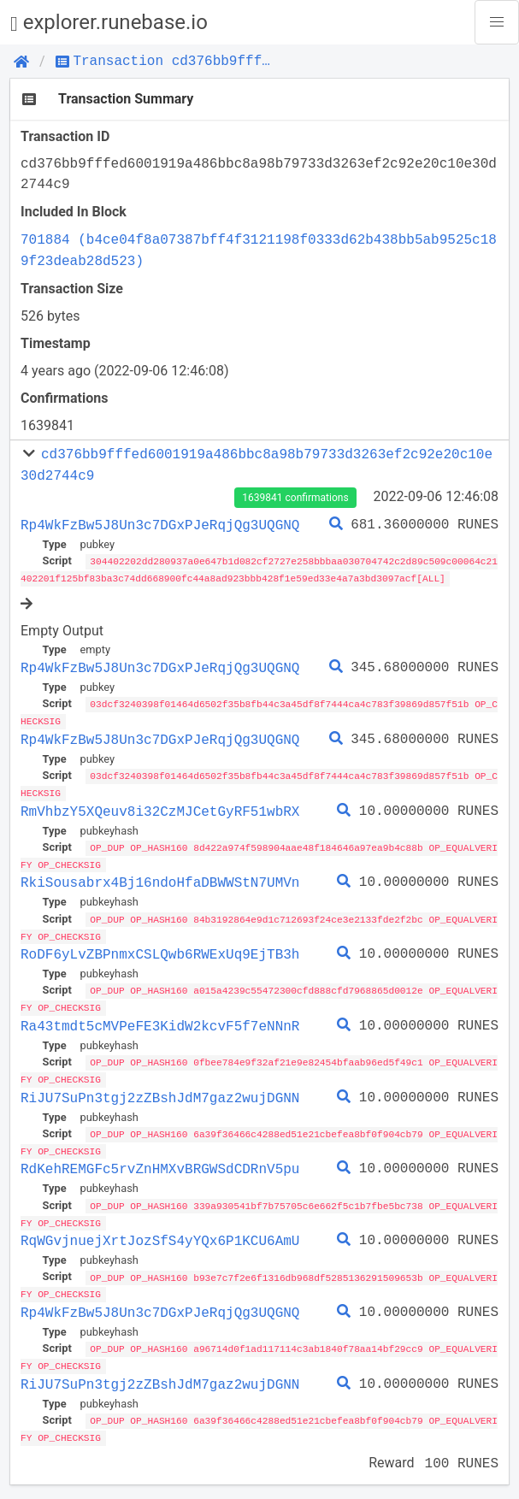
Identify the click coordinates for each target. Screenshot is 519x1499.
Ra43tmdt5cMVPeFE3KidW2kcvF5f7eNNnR (160, 1020)
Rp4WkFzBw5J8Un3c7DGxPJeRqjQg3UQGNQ (160, 525)
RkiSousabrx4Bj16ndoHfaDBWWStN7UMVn (160, 878)
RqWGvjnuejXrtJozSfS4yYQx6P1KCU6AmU (160, 1231)
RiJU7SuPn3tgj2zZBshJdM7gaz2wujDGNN (160, 1090)
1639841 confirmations (295, 498)
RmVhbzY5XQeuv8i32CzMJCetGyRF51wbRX (160, 808)
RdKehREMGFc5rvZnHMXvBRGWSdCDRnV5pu (160, 1161)
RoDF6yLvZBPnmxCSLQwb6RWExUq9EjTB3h (160, 949)
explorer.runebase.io (109, 22)
